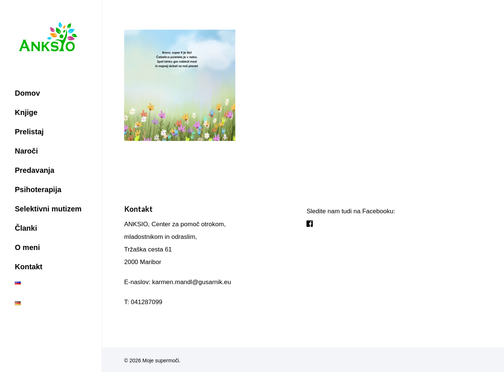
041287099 (146, 302)
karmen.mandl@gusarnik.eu (191, 282)
